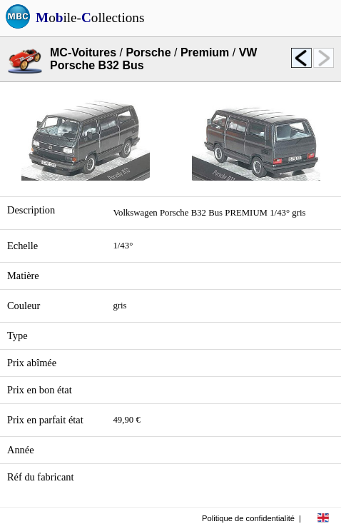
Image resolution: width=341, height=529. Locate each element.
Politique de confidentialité (248, 518)
